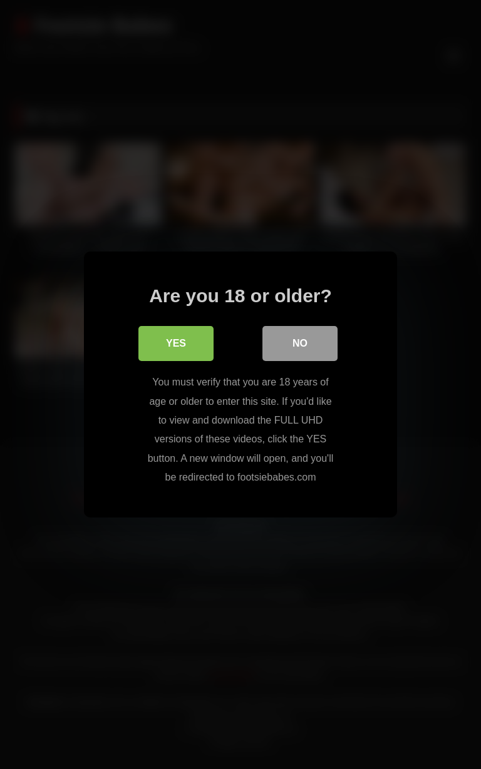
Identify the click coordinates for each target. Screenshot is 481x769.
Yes (176, 343)
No (300, 343)
